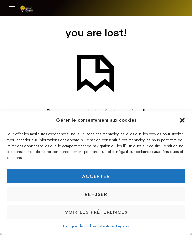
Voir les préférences (96, 212)
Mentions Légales (114, 226)
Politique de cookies (79, 226)
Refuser (96, 194)
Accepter (96, 176)
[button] (182, 120)
